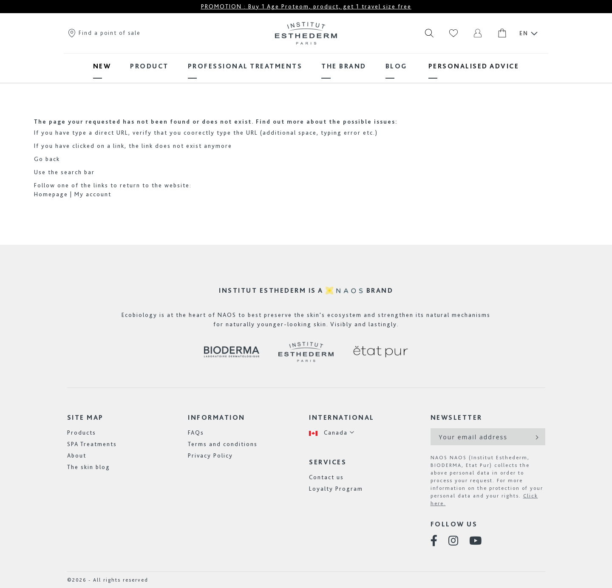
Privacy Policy (210, 455)
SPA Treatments (92, 444)
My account (92, 194)
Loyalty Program (336, 488)
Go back (47, 158)
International (341, 417)
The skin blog (88, 467)
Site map (85, 417)
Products (81, 432)
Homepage (51, 194)
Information (216, 417)
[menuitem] (102, 66)
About (76, 455)
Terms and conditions (223, 444)
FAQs (196, 432)
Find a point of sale (104, 32)
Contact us (326, 477)
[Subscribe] (536, 436)
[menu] (306, 66)
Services (327, 462)
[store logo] (306, 33)
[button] (332, 433)
